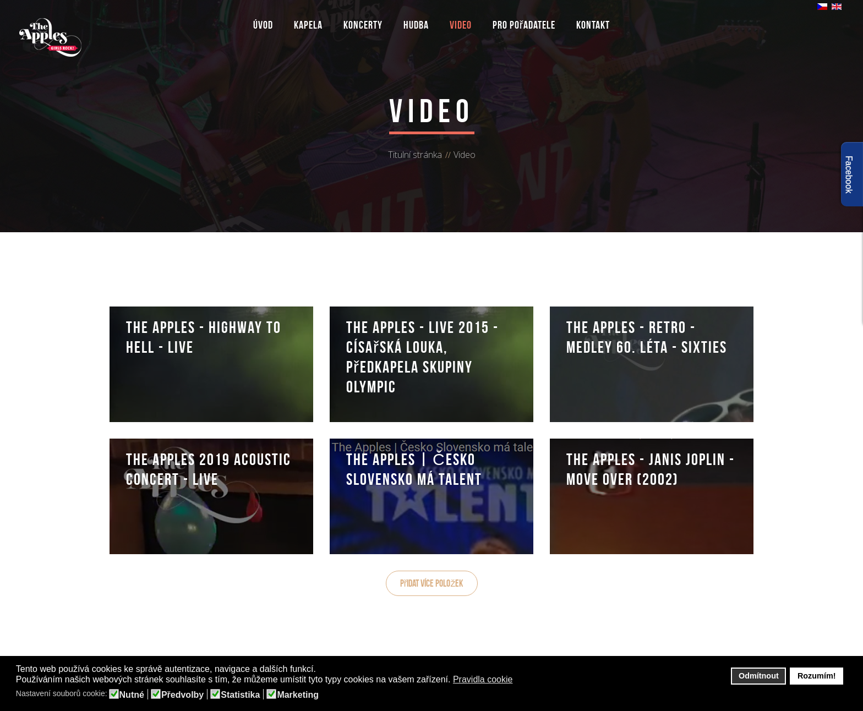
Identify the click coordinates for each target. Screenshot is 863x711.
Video (461, 25)
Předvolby (182, 695)
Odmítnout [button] (759, 675)
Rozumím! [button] (817, 675)
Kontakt (593, 25)
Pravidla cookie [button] (483, 679)
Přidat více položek (431, 583)
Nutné (131, 695)
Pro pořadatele (524, 25)
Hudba (416, 25)
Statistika (240, 695)
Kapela (308, 25)
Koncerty (363, 25)
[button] (520, 680)
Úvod (263, 25)
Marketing (298, 695)
